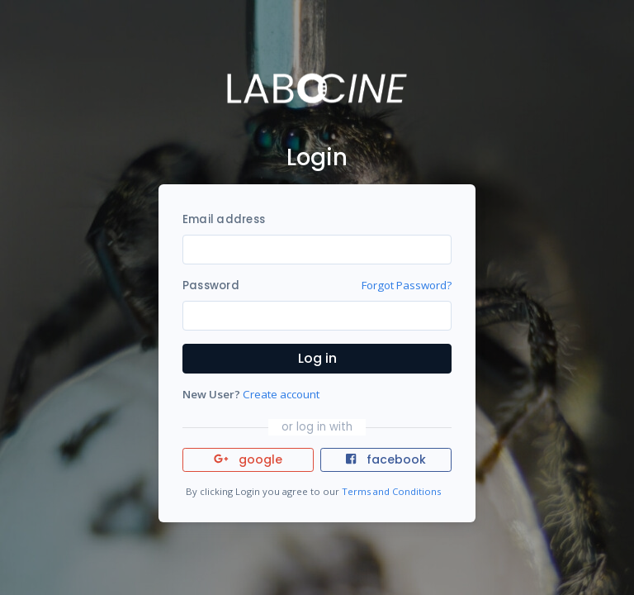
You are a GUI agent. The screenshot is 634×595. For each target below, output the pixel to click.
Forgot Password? (407, 285)
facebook (385, 459)
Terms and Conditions (391, 491)
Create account (281, 394)
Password (210, 285)
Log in (317, 358)
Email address (223, 219)
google (248, 459)
